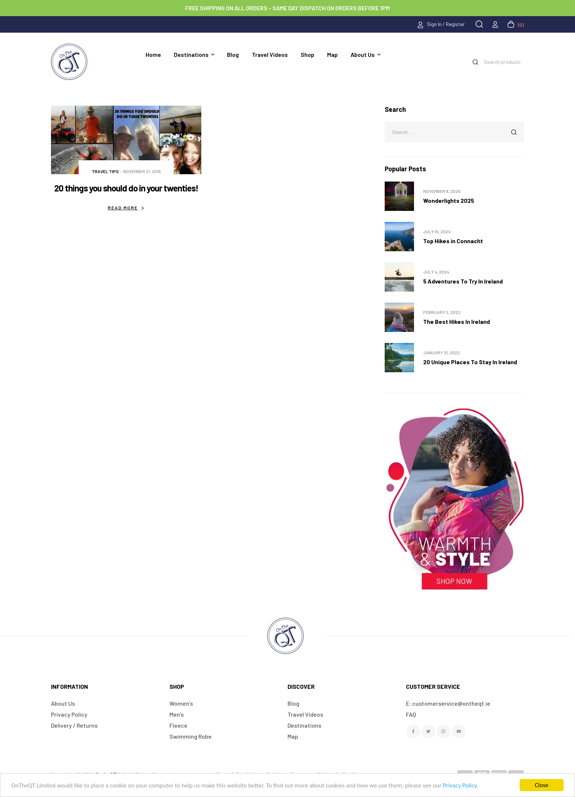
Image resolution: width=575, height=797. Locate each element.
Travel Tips (105, 171)
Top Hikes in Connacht (453, 240)
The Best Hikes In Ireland (456, 321)
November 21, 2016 (142, 171)
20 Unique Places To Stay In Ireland (470, 361)
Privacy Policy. (460, 785)
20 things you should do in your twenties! (126, 188)
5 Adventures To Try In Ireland (463, 281)
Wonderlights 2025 (448, 200)
